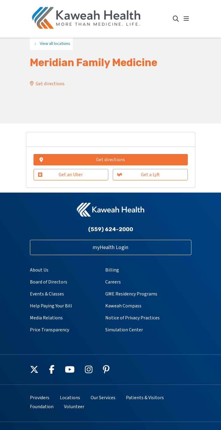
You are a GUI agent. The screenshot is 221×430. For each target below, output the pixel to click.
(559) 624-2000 (110, 229)
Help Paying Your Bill (51, 306)
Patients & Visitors (145, 397)
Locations (70, 397)
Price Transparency (49, 330)
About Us (39, 270)
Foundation (42, 406)
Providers (39, 397)
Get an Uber (60, 174)
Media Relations (46, 318)
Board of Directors (48, 282)
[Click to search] (176, 19)
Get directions (50, 83)
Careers (113, 282)
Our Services (103, 397)
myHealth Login (110, 247)
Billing (112, 270)
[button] (187, 19)
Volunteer (74, 406)
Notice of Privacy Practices (132, 318)
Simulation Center (124, 330)
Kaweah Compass (123, 306)
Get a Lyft (138, 174)
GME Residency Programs (131, 294)
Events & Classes (47, 294)
